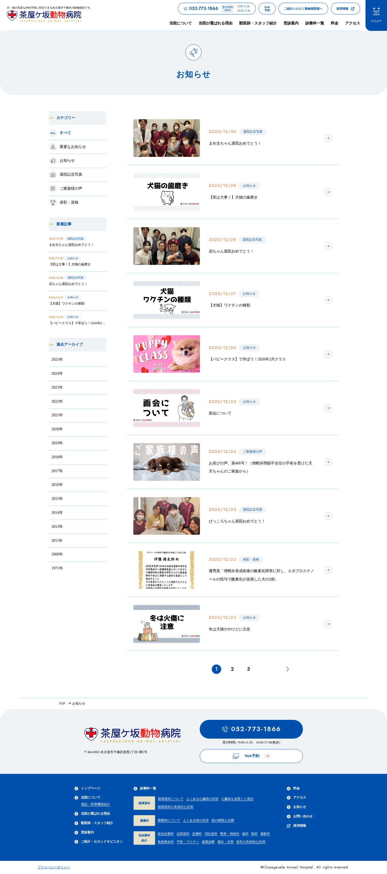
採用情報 (296, 826)
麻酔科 (265, 834)
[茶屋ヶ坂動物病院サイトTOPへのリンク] (50, 15)
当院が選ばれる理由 (215, 23)
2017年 (57, 471)
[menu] (376, 15)
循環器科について (171, 799)
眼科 (254, 834)
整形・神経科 (229, 834)
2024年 (57, 373)
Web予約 (251, 756)
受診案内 (291, 23)
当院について (87, 798)
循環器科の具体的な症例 (175, 807)
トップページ (87, 788)
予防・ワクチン (188, 842)
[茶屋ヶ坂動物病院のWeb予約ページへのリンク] (267, 9)
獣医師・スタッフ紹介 (258, 23)
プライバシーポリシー (54, 867)
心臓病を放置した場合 (237, 799)
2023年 (57, 387)
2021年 (57, 415)
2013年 (57, 527)
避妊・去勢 (225, 842)
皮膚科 (197, 834)
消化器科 (211, 834)
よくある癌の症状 (196, 820)
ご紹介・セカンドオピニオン (98, 842)
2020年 (57, 429)
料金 (334, 23)
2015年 (57, 499)
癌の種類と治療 (223, 820)
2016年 (57, 485)
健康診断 (208, 842)
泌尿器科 (183, 834)
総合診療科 (166, 834)
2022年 (57, 401)
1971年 (57, 568)
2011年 (57, 541)
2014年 (57, 513)
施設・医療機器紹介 (95, 804)
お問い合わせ (300, 816)
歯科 (245, 834)
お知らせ (296, 807)
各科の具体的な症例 (250, 842)
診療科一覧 (145, 788)
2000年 (57, 554)
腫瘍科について (169, 820)
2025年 (57, 359)
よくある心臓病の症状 (202, 799)
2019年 (57, 443)
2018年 (57, 457)
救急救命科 (166, 842)
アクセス (352, 23)
